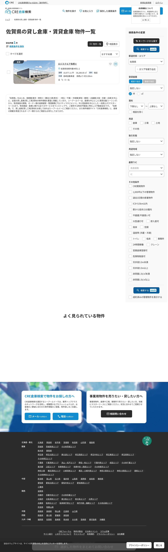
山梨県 (74, 478)
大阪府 (40, 499)
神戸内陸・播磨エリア (86, 503)
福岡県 (40, 519)
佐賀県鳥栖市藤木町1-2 (70, 68)
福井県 (66, 478)
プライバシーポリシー (106, 534)
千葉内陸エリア (100, 462)
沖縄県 (102, 519)
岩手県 (57, 442)
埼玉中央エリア (97, 454)
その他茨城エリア (68, 446)
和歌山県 (50, 507)
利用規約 (90, 534)
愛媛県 (57, 515)
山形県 (83, 442)
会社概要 (120, 534)
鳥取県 (40, 511)
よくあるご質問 (147, 439)
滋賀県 (40, 491)
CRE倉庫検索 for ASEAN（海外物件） (33, 2)
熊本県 (66, 519)
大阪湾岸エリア (52, 499)
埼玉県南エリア (127, 454)
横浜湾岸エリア (54, 470)
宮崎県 (83, 519)
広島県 (66, 511)
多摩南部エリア (64, 466)
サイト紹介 (48, 534)
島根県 (49, 511)
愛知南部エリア (83, 482)
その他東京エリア (101, 466)
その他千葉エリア (128, 462)
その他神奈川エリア (46, 474)
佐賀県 (49, 519)
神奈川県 (41, 470)
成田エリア (114, 462)
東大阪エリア (66, 499)
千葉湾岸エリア (52, 462)
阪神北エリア (51, 503)
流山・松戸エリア (68, 462)
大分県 (74, 519)
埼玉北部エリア (52, 454)
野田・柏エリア (85, 462)
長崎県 (57, 519)
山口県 (74, 511)
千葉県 (40, 462)
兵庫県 (40, 503)
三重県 (40, 487)
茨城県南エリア (52, 446)
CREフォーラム (65, 531)
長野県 (83, 478)
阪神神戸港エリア (67, 503)
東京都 (40, 466)
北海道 (40, 442)
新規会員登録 (145, 2)
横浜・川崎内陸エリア (88, 470)
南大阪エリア (80, 499)
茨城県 (40, 446)
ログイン (159, 2)
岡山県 (57, 511)
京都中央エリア (52, 495)
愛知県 (40, 482)
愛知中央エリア (67, 482)
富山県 (49, 478)
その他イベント (91, 531)
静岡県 (100, 478)
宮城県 (66, 442)
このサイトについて (63, 534)
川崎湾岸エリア (69, 470)
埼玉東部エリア (112, 454)
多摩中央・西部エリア (82, 466)
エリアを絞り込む (147, 69)
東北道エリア (66, 454)
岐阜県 (92, 478)
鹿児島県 (92, 519)
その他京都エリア (68, 495)
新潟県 (40, 478)
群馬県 (49, 450)
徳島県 (40, 515)
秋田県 (74, 442)
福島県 (92, 442)
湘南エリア (138, 470)
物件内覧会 (78, 531)
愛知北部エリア (52, 482)
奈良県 (40, 507)
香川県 (49, 515)
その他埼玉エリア (45, 458)
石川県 (57, 478)
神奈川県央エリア (107, 470)
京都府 (40, 495)
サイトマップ (79, 534)
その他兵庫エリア (105, 503)
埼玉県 (40, 454)
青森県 (49, 442)
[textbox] (146, 168)
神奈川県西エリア (124, 470)
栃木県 (40, 450)
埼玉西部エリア (81, 454)
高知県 (66, 515)
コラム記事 (104, 531)
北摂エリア (93, 499)
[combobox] (146, 168)
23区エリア (50, 466)
